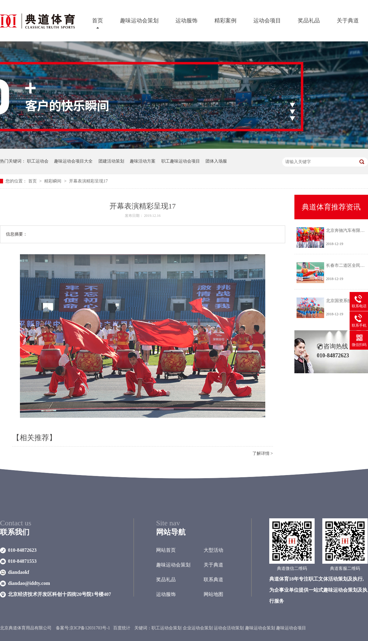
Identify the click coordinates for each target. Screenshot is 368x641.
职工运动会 (37, 161)
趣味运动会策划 (139, 20)
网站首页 (166, 550)
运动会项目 (267, 20)
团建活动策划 (111, 161)
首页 (97, 20)
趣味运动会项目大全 (73, 161)
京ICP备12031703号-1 (90, 628)
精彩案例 (225, 20)
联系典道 (213, 579)
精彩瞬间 (53, 181)
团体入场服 (216, 161)
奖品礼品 (309, 20)
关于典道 (348, 20)
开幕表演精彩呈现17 (88, 181)
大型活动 (213, 550)
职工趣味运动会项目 (180, 161)
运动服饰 (186, 20)
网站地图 (213, 594)
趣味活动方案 (142, 161)
